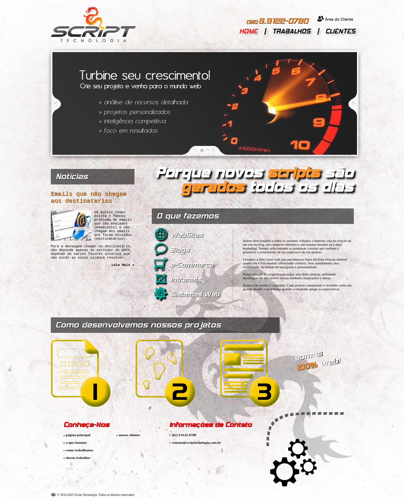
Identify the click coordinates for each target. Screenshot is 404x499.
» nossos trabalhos (77, 458)
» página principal (77, 435)
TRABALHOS (291, 31)
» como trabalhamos (78, 450)
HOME (248, 31)
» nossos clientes (128, 435)
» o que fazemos (75, 442)
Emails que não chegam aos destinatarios (90, 198)
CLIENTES (340, 31)
